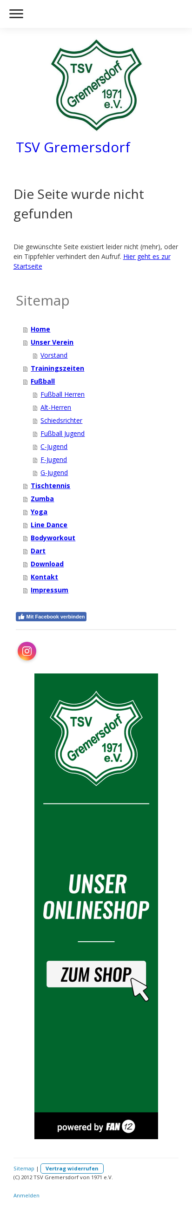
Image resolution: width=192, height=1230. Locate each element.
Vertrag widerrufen (72, 1168)
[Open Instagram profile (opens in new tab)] (27, 651)
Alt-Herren (55, 407)
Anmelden (26, 1195)
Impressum (49, 589)
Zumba (42, 498)
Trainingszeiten (57, 368)
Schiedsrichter (61, 420)
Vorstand (53, 355)
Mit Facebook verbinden (51, 616)
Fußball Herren (62, 394)
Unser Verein (52, 342)
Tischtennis (50, 485)
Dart (38, 550)
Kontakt (44, 576)
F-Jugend (53, 459)
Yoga (39, 511)
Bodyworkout (53, 537)
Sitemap (23, 1168)
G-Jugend (54, 472)
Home (40, 329)
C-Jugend (53, 446)
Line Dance (49, 524)
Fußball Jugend (62, 433)
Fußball (43, 381)
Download (47, 563)
